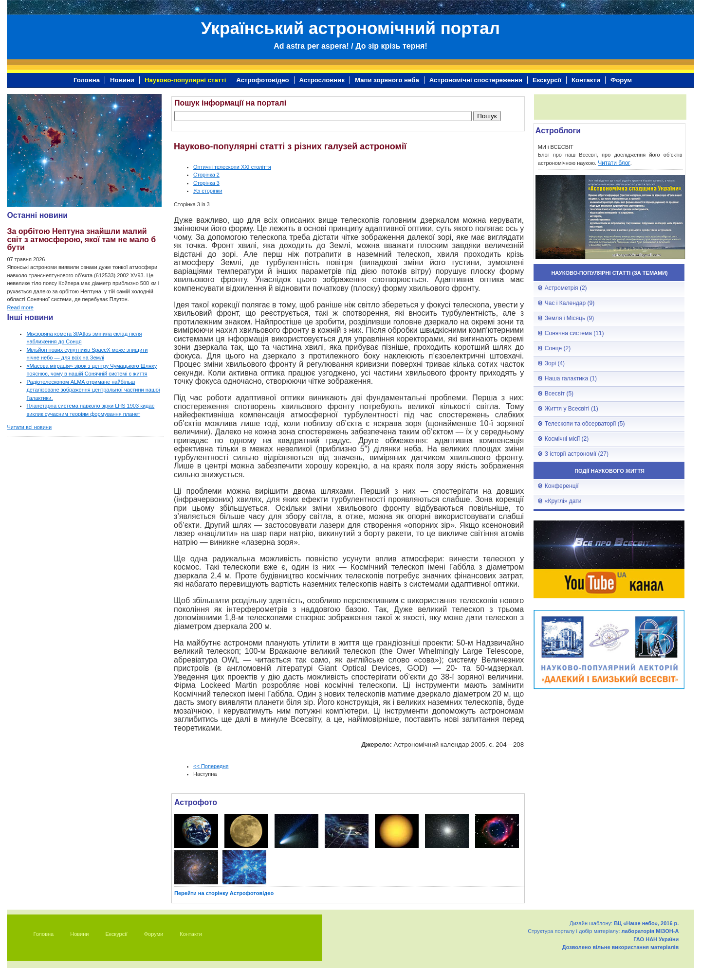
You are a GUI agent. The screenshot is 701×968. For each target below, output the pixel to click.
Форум (621, 80)
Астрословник (322, 80)
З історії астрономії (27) (577, 453)
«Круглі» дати (563, 501)
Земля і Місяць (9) (569, 318)
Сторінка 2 (206, 175)
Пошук (487, 116)
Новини (122, 80)
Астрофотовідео (262, 80)
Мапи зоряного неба (387, 80)
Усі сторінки (207, 191)
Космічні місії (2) (567, 438)
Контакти (586, 80)
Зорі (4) (555, 363)
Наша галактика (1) (571, 378)
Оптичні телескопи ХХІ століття (232, 167)
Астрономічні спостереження (475, 80)
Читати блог (614, 163)
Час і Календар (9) (569, 303)
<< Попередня (210, 766)
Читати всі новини (29, 427)
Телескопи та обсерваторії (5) (585, 423)
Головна (87, 80)
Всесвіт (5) (559, 393)
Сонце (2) (558, 348)
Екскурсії (547, 80)
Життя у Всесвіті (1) (571, 408)
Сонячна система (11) (574, 333)
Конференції (562, 486)
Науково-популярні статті (185, 80)
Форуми (154, 934)
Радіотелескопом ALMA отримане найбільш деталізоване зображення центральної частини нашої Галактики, (93, 390)
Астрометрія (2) (566, 288)
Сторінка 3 (206, 183)
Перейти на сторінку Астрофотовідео (224, 893)
